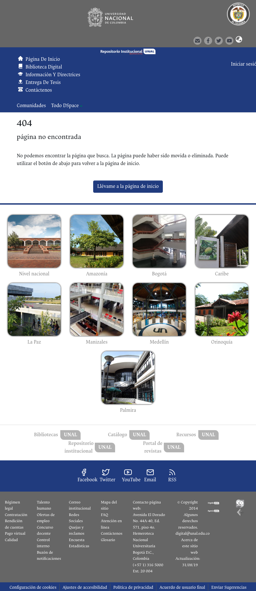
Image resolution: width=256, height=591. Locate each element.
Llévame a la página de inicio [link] (128, 186)
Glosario (108, 539)
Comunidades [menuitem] (31, 106)
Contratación (16, 514)
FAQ (104, 514)
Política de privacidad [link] (133, 587)
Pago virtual (15, 533)
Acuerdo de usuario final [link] (182, 587)
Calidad (11, 539)
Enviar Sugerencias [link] (228, 587)
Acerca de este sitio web (189, 546)
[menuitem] (67, 105)
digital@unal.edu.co (192, 533)
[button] (238, 40)
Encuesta (77, 539)
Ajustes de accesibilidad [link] (85, 587)
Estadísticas (79, 546)
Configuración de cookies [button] (32, 587)
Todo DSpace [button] (65, 106)
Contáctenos (112, 533)
